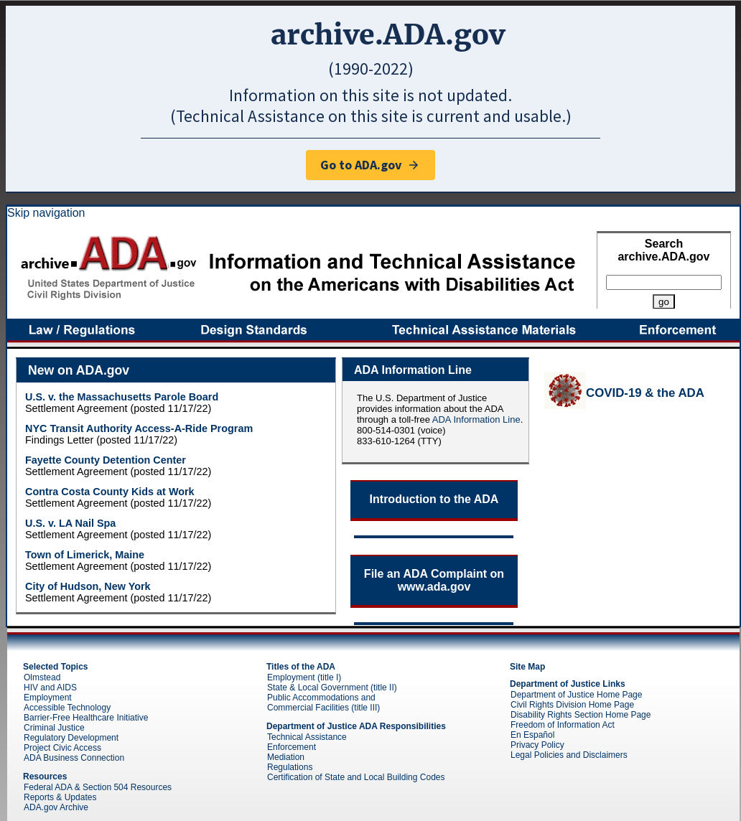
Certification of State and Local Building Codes (355, 777)
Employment (48, 698)
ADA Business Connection (74, 758)
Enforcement (291, 747)
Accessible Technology (67, 708)
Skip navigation (46, 213)
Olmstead (42, 677)
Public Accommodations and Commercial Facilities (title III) (323, 703)
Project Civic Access (62, 748)
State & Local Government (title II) (332, 687)
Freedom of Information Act (563, 725)
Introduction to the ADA (434, 499)
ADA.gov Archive (56, 807)
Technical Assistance (307, 737)
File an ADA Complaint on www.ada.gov (434, 580)
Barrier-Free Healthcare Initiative (86, 718)
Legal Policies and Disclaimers (569, 755)
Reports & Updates (60, 797)
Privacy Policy (537, 745)
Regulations (289, 767)
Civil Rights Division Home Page (572, 705)
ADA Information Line (476, 419)
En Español (532, 735)
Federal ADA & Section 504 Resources (98, 787)
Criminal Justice (54, 728)
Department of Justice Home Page (576, 695)
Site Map (527, 667)
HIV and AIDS (50, 687)
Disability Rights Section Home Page (581, 715)
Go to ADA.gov (370, 164)
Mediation (285, 757)
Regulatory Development (71, 738)
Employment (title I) (304, 677)
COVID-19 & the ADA (645, 393)
